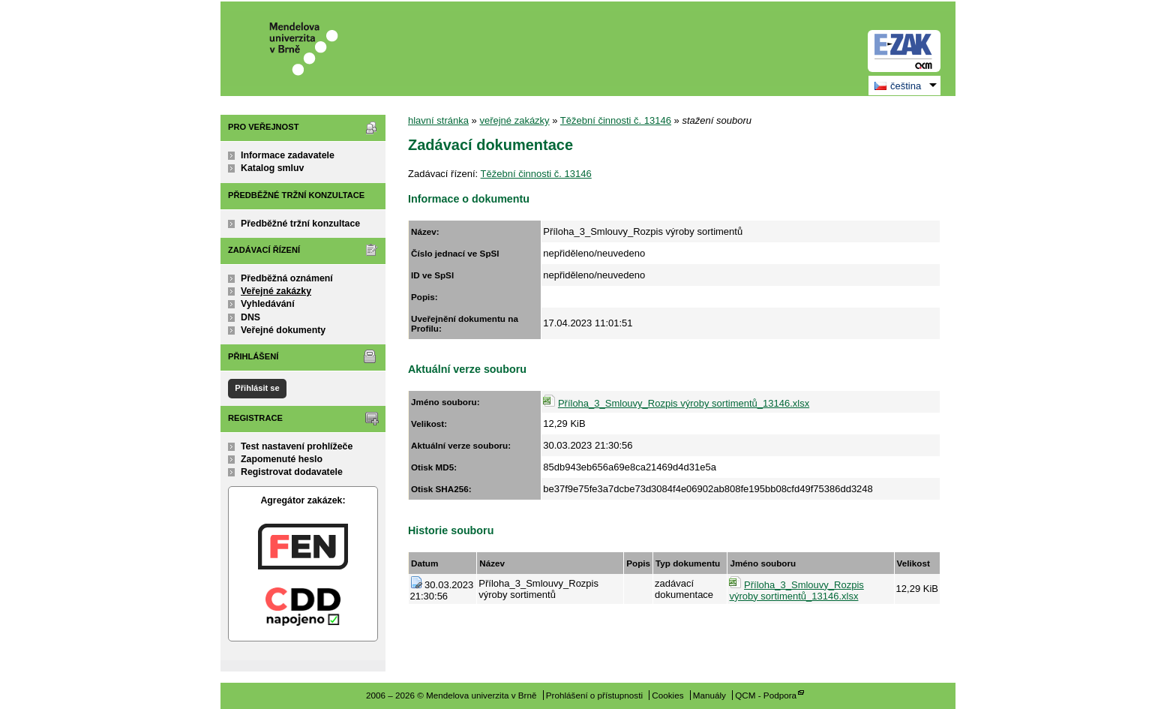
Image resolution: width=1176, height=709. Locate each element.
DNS (250, 317)
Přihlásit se (257, 387)
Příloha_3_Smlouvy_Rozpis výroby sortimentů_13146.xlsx (683, 403)
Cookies (667, 695)
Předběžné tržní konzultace (300, 223)
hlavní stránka (438, 120)
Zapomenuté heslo (281, 459)
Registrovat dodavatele (292, 472)
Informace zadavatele (287, 155)
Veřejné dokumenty (283, 330)
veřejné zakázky (514, 120)
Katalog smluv (272, 168)
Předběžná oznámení (287, 278)
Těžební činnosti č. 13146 (615, 120)
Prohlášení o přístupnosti (594, 695)
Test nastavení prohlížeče (296, 446)
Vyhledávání (268, 304)
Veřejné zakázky (276, 291)
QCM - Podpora (765, 695)
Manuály (709, 695)
